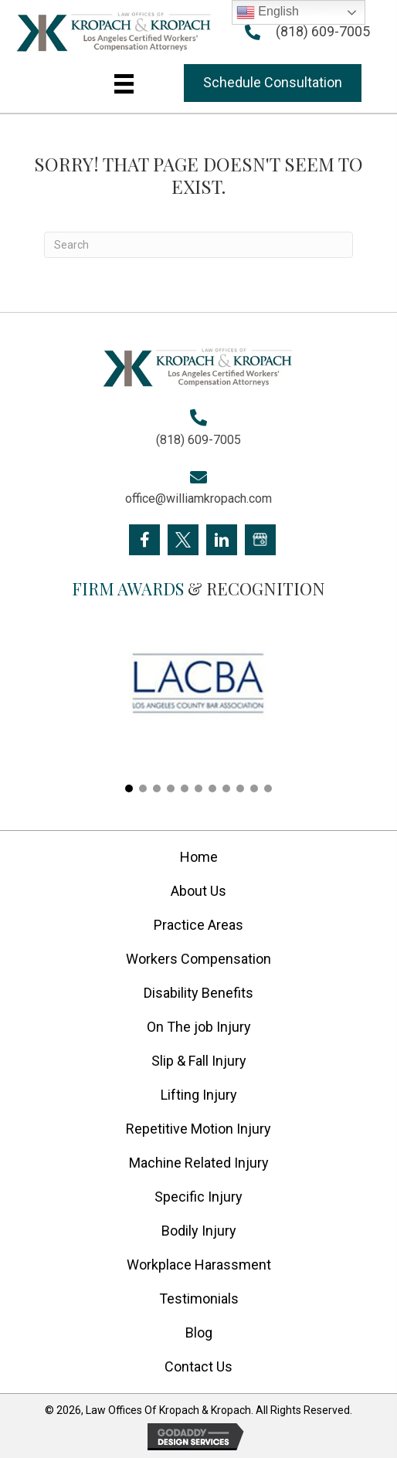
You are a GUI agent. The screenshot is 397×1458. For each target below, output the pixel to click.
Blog (198, 1332)
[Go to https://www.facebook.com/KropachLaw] (144, 539)
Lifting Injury (199, 1095)
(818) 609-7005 (323, 31)
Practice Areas (198, 925)
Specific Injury (198, 1196)
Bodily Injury (198, 1230)
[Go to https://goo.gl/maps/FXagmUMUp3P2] (260, 539)
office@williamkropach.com (198, 498)
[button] (272, 83)
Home (199, 857)
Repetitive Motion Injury (198, 1129)
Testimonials (199, 1298)
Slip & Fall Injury (198, 1061)
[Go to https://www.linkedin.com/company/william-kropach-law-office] (221, 539)
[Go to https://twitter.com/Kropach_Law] (183, 539)
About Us (198, 891)
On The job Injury (199, 1027)
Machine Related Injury (199, 1163)
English (267, 12)
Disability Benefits (198, 993)
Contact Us (198, 1366)
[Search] (198, 245)
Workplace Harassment (199, 1264)
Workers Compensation (198, 959)
